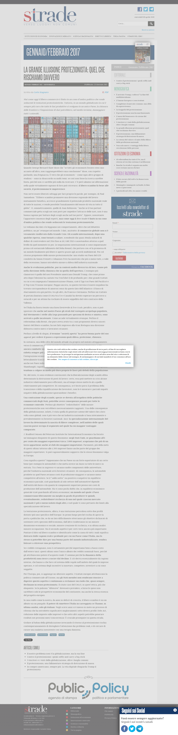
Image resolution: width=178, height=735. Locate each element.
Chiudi (128, 363)
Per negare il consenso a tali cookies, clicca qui (78, 359)
